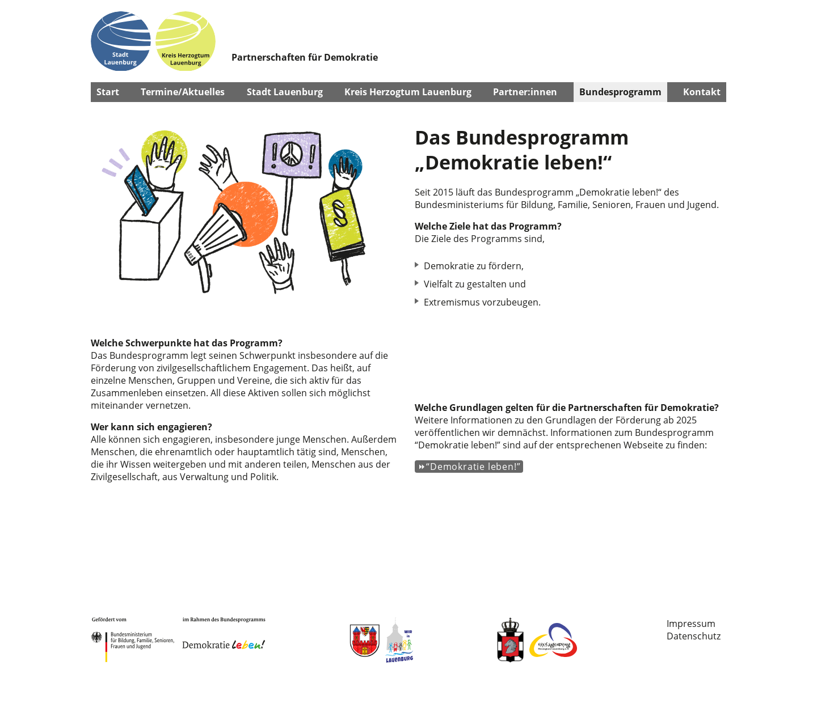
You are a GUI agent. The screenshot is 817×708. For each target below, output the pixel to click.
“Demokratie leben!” (473, 466)
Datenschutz (694, 636)
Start (107, 92)
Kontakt (702, 92)
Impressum (691, 623)
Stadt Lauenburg (285, 92)
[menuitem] (694, 623)
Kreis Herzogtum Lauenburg (407, 92)
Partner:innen (525, 92)
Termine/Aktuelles (183, 92)
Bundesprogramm (620, 92)
